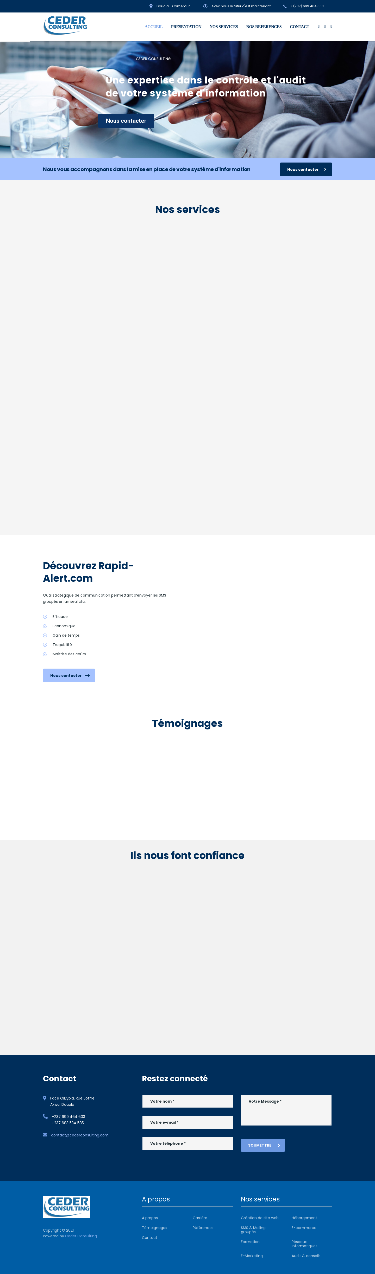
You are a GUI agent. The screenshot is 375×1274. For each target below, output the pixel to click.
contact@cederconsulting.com (80, 1135)
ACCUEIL (153, 26)
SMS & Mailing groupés (253, 1230)
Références (203, 1228)
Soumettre (264, 1145)
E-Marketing (252, 1256)
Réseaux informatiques (304, 1244)
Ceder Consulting (81, 1236)
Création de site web (260, 1218)
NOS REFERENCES (264, 26)
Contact (149, 1238)
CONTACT (299, 26)
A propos (150, 1218)
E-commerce (304, 1228)
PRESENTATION (186, 26)
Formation (250, 1242)
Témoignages (154, 1228)
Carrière (200, 1218)
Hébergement (304, 1218)
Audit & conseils (306, 1256)
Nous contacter (126, 121)
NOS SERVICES (224, 26)
